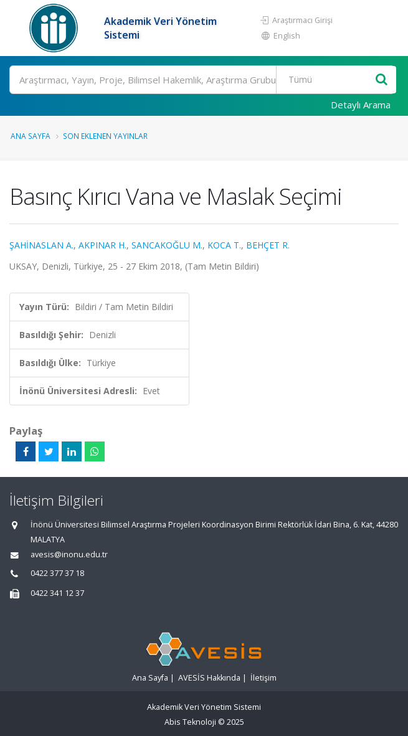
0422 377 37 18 (57, 573)
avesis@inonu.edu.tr (69, 554)
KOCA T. (224, 245)
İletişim (263, 677)
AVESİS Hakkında (209, 677)
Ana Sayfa (30, 136)
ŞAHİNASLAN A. (41, 245)
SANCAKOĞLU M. (166, 245)
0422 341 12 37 (57, 593)
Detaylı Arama (361, 104)
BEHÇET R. (268, 245)
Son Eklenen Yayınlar (105, 136)
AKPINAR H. (102, 245)
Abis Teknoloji (190, 722)
